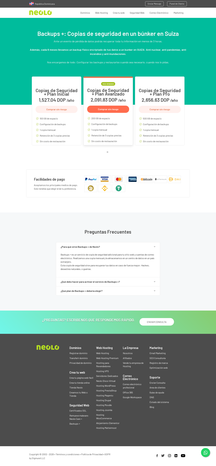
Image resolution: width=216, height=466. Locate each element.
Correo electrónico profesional (132, 386)
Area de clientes (157, 387)
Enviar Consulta (157, 382)
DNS (152, 397)
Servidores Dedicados (107, 375)
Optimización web (159, 367)
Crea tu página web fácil (81, 377)
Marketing (178, 12)
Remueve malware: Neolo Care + (79, 417)
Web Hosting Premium (107, 358)
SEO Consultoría (158, 358)
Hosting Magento (104, 395)
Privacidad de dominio (80, 362)
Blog (152, 407)
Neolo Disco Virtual (105, 380)
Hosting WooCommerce (104, 416)
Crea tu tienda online (79, 382)
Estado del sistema (159, 402)
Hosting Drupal (103, 400)
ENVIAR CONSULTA (156, 321)
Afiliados (127, 358)
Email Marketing (158, 353)
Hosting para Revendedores (103, 364)
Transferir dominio (78, 358)
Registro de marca (159, 362)
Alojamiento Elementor (107, 423)
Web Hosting (101, 12)
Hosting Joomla (104, 410)
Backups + (74, 423)
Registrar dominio (78, 353)
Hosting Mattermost (106, 427)
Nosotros (128, 353)
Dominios (85, 12)
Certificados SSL (77, 410)
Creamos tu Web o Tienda (78, 394)
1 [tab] (108, 152)
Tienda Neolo (76, 387)
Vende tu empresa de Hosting (133, 364)
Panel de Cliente (177, 3)
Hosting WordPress (106, 385)
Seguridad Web (137, 12)
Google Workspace (132, 397)
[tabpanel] (56, 113)
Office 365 (128, 392)
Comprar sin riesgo (56, 109)
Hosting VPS (102, 371)
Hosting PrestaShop (106, 390)
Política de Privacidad (92, 454)
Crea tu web (119, 12)
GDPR (107, 454)
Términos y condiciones (67, 454)
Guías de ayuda (157, 392)
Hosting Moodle (104, 405)
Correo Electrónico (159, 12)
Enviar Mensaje (154, 3)
